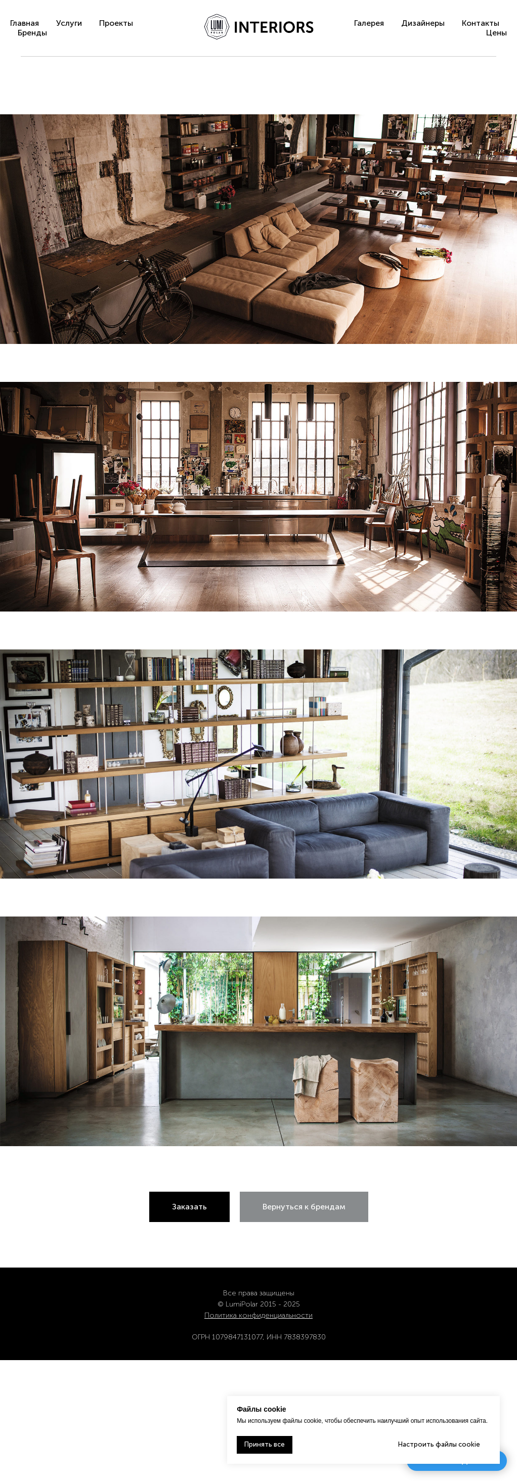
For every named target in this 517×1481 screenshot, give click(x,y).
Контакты (480, 23)
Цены (496, 32)
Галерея (369, 23)
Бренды (32, 32)
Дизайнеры (423, 23)
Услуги (69, 23)
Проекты (116, 23)
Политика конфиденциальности (258, 1315)
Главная (24, 23)
